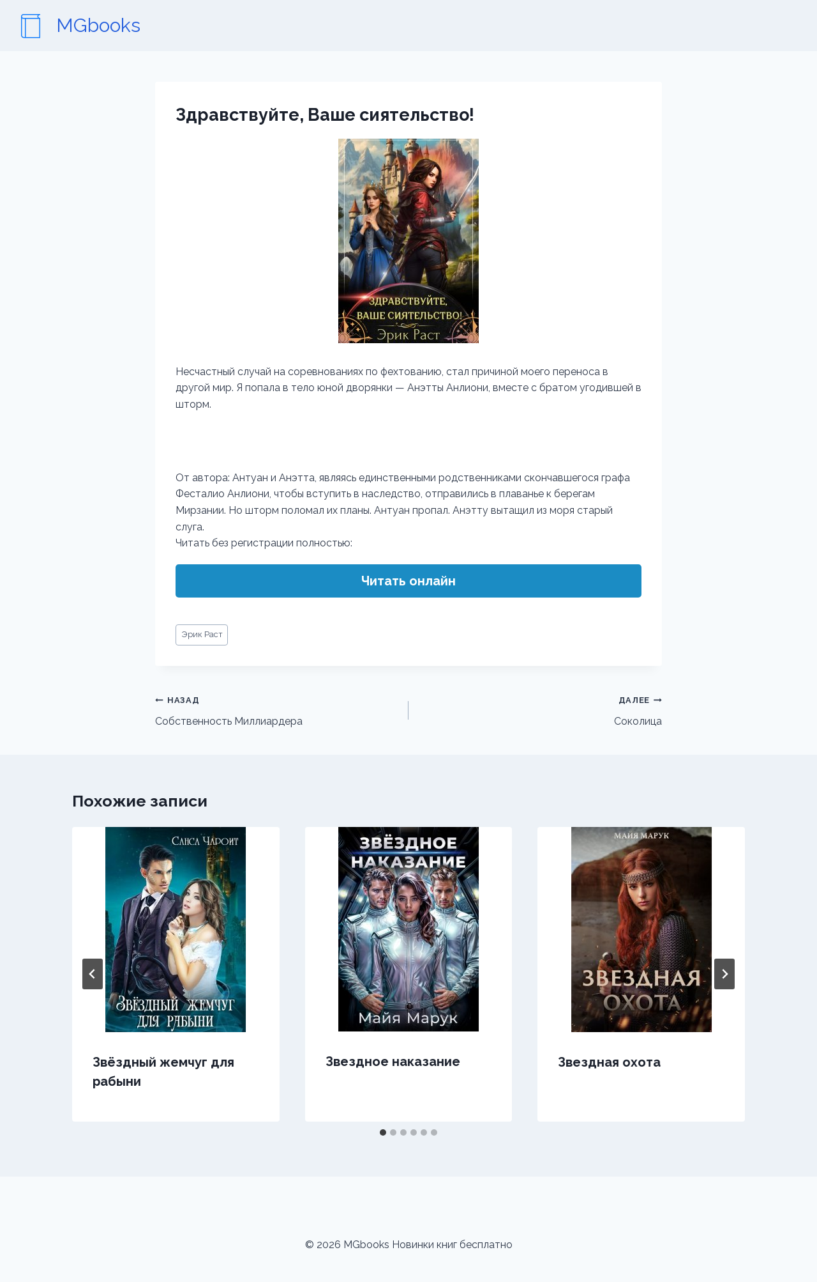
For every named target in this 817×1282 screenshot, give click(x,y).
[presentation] (176, 929)
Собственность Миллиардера (276, 709)
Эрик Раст (202, 634)
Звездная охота (609, 1062)
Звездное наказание (393, 1061)
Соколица (540, 709)
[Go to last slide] (92, 974)
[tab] (383, 1132)
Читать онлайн (408, 581)
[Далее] (724, 974)
